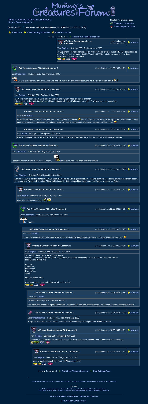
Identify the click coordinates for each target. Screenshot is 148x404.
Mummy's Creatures (64, 390)
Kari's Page (42, 390)
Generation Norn (99, 389)
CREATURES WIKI (79, 381)
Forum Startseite (58, 396)
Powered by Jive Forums (74, 401)
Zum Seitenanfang (101, 371)
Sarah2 (30, 115)
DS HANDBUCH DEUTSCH (96, 381)
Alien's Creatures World (74, 389)
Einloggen (84, 396)
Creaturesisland (88, 389)
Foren (18, 22)
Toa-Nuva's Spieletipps (93, 390)
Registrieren (72, 396)
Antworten (17, 32)
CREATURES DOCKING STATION (43, 381)
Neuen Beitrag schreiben (38, 32)
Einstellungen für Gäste (124, 27)
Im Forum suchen (63, 32)
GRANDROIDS (111, 381)
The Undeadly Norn (78, 390)
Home (11, 22)
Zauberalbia (106, 390)
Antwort (134, 42)
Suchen (94, 396)
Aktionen (27, 22)
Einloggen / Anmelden (124, 23)
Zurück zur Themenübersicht (86, 37)
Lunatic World (51, 390)
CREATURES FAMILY (63, 381)
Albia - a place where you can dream (53, 389)
